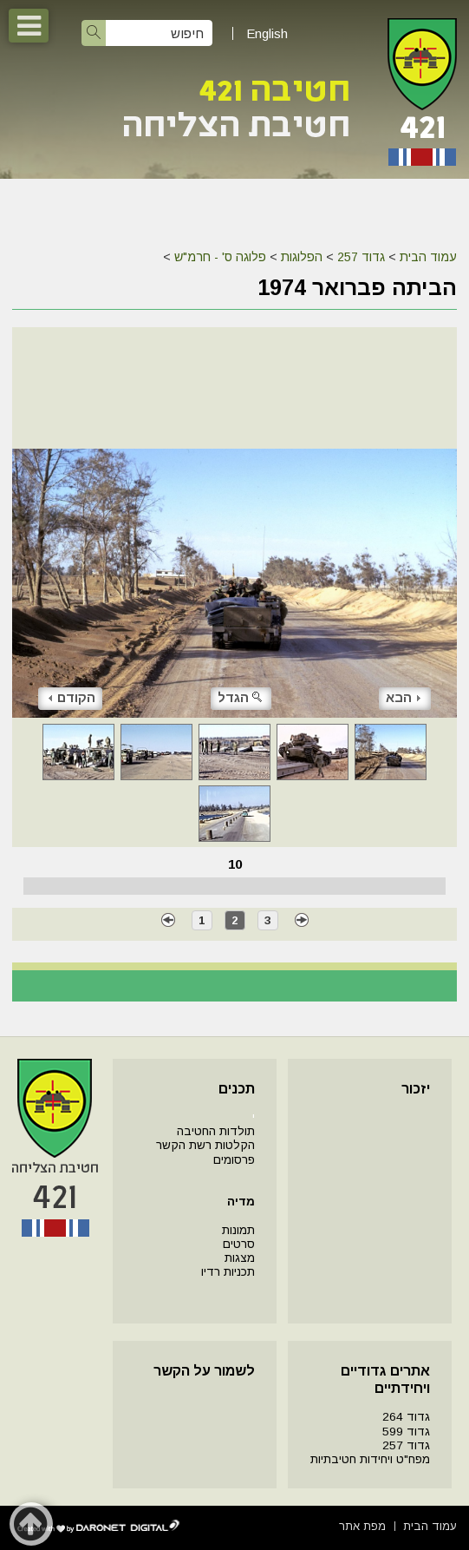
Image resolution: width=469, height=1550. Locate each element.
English (267, 33)
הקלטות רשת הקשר (205, 1145)
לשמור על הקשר (204, 1370)
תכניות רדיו (228, 1271)
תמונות (238, 1230)
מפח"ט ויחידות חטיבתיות (370, 1459)
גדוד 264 (406, 1416)
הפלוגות (301, 257)
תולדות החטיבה (216, 1131)
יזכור (415, 1088)
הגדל (241, 697)
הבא (403, 697)
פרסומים (234, 1159)
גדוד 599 (406, 1431)
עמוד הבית (428, 257)
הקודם (72, 697)
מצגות (240, 1257)
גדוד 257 (361, 257)
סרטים (239, 1244)
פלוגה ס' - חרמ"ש (220, 257)
